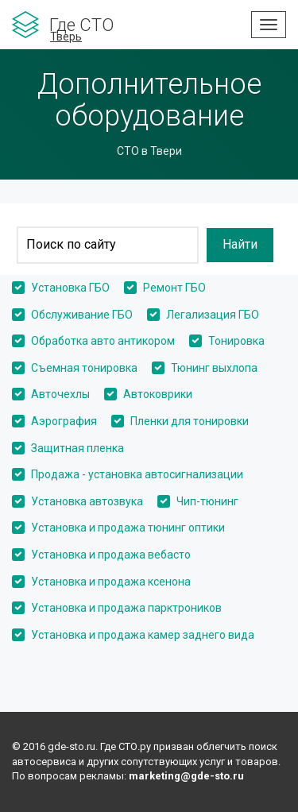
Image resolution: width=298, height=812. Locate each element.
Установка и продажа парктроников (126, 607)
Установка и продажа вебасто (111, 554)
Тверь (66, 36)
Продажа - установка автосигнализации (137, 474)
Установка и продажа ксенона (111, 581)
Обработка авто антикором (103, 340)
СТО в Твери (149, 151)
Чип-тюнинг (207, 501)
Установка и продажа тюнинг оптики (128, 527)
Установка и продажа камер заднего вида (142, 634)
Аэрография (64, 421)
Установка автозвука (87, 501)
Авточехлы (60, 394)
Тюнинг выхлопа (214, 368)
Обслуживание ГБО (82, 314)
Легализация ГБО (212, 314)
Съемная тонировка (84, 368)
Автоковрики (157, 394)
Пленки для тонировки (189, 421)
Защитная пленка (77, 448)
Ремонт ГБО (174, 287)
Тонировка (236, 340)
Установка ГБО (70, 287)
